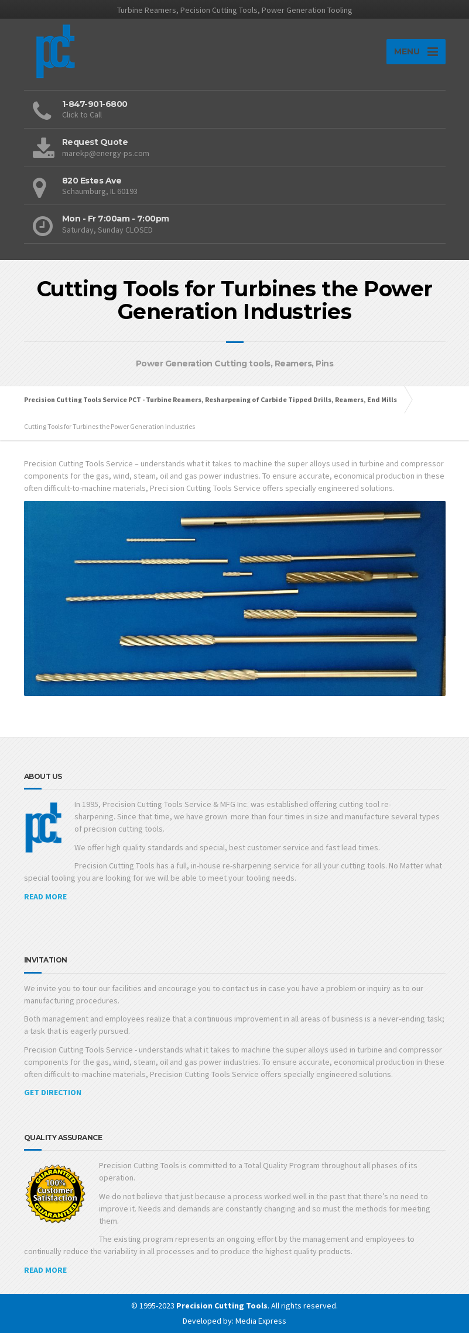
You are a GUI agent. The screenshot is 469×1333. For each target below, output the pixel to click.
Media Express (260, 1320)
